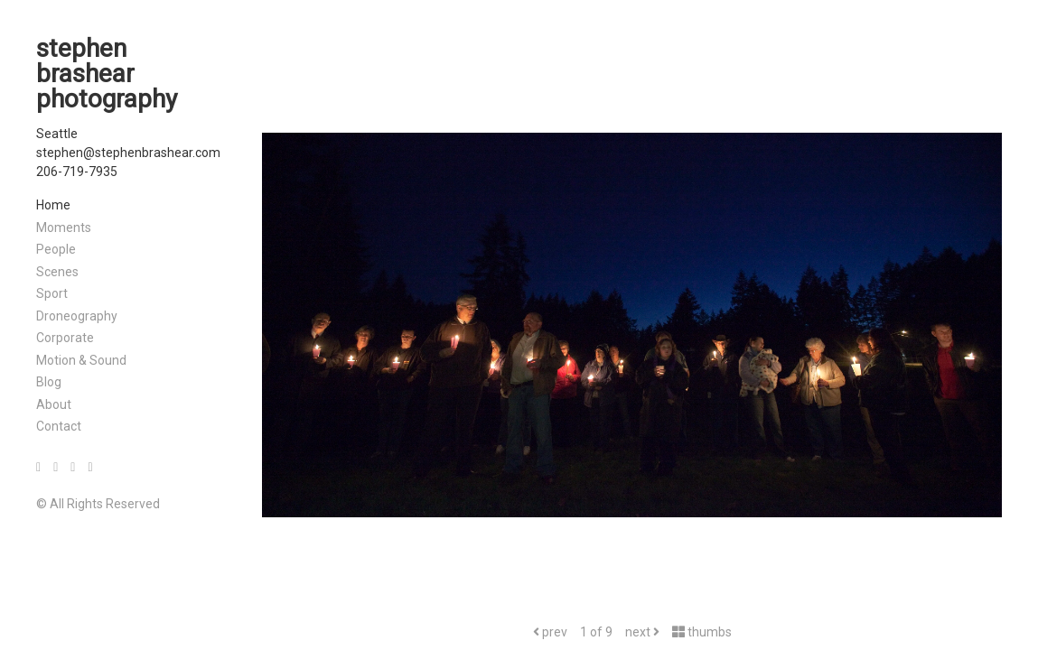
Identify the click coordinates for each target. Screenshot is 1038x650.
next (642, 632)
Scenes (57, 272)
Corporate (65, 337)
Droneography (76, 316)
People (56, 249)
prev (550, 632)
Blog (48, 382)
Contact (58, 426)
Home (53, 205)
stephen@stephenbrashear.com (128, 152)
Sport (52, 293)
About (53, 404)
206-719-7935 (76, 171)
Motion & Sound (81, 360)
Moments (63, 227)
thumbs (702, 632)
